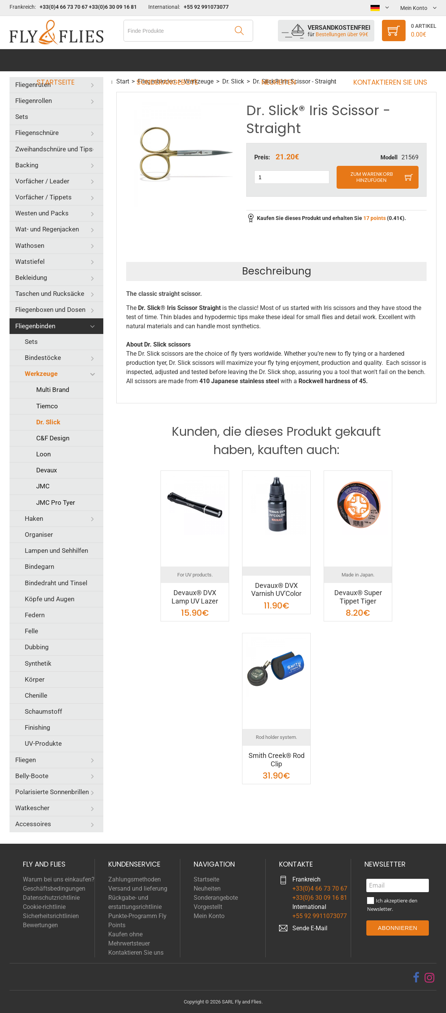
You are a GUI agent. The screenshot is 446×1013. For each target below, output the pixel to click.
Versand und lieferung (137, 888)
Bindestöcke (43, 357)
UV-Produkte (43, 743)
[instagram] (430, 977)
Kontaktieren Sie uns (383, 60)
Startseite (63, 60)
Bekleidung (31, 277)
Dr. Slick (48, 422)
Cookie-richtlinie (44, 906)
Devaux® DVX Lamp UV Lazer (195, 597)
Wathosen (29, 245)
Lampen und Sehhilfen (56, 550)
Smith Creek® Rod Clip (277, 759)
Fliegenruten (33, 84)
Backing (27, 165)
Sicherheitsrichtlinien (51, 916)
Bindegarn (39, 566)
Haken (34, 518)
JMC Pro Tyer (55, 502)
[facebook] (416, 977)
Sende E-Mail (309, 928)
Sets (21, 116)
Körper (35, 679)
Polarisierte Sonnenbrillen (52, 792)
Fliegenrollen (33, 100)
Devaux (46, 470)
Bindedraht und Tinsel (56, 583)
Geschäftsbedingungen (54, 888)
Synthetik (38, 663)
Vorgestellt (208, 906)
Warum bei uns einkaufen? (59, 879)
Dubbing (37, 647)
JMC (43, 486)
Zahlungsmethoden (134, 879)
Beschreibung (276, 271)
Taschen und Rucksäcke (49, 293)
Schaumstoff (43, 711)
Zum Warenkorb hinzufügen (371, 177)
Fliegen (25, 760)
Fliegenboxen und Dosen (50, 309)
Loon (43, 454)
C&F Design (52, 438)
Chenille (36, 695)
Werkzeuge (41, 373)
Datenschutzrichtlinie (51, 897)
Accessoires (33, 824)
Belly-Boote (31, 776)
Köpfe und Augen (49, 599)
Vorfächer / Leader (42, 181)
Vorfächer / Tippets (43, 197)
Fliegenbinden (35, 326)
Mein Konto (209, 916)
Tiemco (47, 406)
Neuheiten (276, 60)
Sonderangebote (170, 60)
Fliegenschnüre (37, 132)
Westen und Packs (42, 213)
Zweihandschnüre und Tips (53, 149)
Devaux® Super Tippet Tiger (358, 597)
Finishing (37, 727)
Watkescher (32, 808)
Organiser (39, 534)
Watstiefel (30, 261)
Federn (35, 615)
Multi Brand (52, 389)
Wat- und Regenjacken (47, 229)
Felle (31, 631)
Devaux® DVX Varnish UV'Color (276, 589)
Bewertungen (40, 925)
